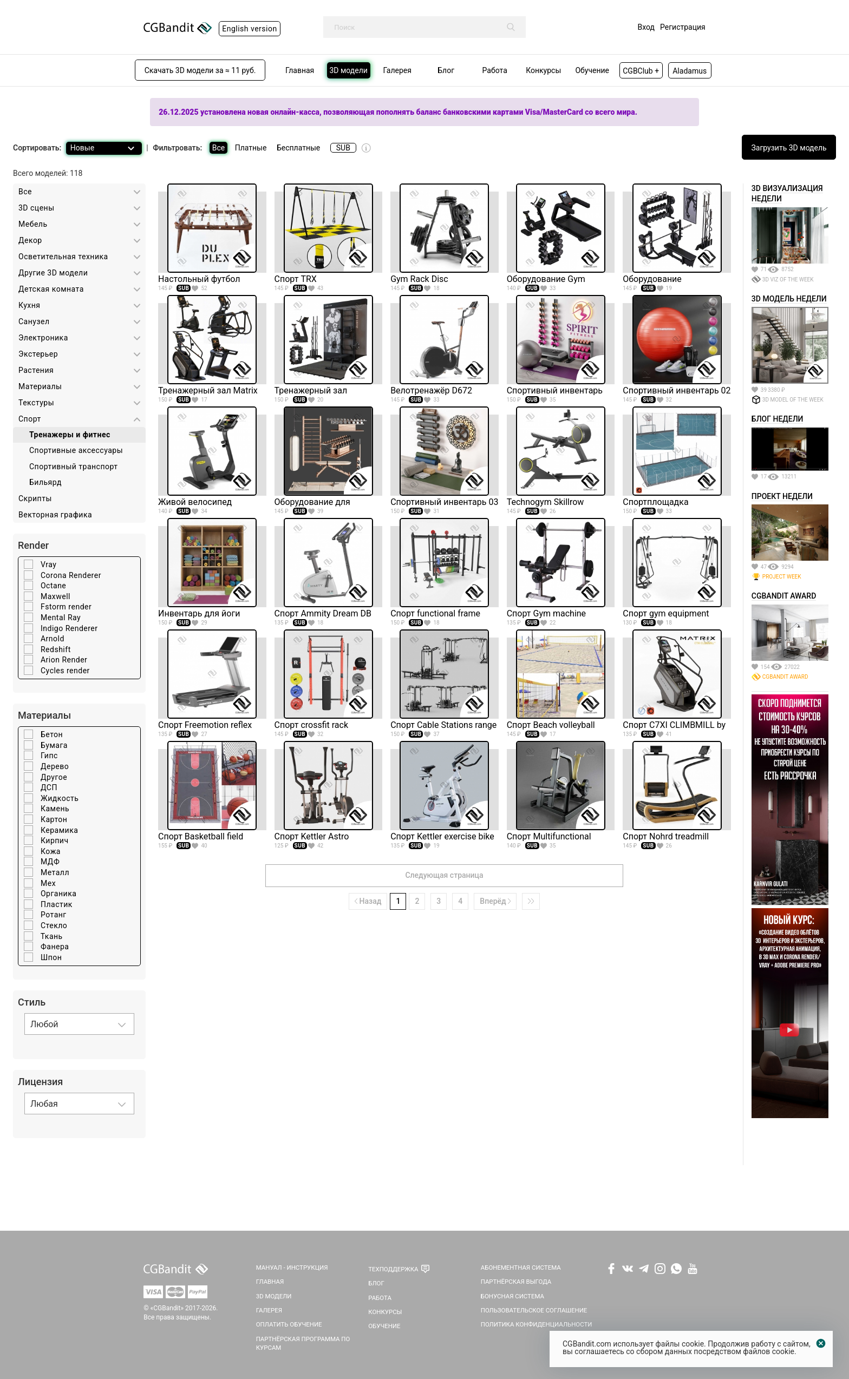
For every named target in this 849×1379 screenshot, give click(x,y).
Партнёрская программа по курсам (303, 1343)
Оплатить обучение (289, 1324)
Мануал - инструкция (292, 1267)
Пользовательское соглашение (534, 1310)
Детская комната (51, 289)
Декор (30, 240)
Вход (646, 27)
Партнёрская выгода (516, 1281)
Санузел (34, 321)
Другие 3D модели (53, 272)
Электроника (43, 337)
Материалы (40, 386)
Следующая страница (444, 875)
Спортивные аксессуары (76, 450)
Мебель (33, 224)
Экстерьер (38, 354)
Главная (270, 1281)
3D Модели (274, 1296)
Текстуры (36, 402)
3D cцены (36, 207)
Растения (36, 370)
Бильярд (45, 482)
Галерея (269, 1310)
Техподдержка (393, 1269)
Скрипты (35, 498)
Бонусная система (512, 1296)
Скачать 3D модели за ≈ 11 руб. (200, 70)
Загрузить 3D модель (789, 147)
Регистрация (683, 27)
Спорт (29, 419)
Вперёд (495, 901)
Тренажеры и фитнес (69, 434)
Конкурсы (385, 1312)
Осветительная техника (63, 256)
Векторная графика (55, 514)
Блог (376, 1283)
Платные (251, 147)
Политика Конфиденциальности (536, 1324)
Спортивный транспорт (73, 466)
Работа (379, 1298)
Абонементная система (521, 1267)
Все (218, 147)
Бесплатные (298, 147)
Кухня (29, 305)
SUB (343, 147)
